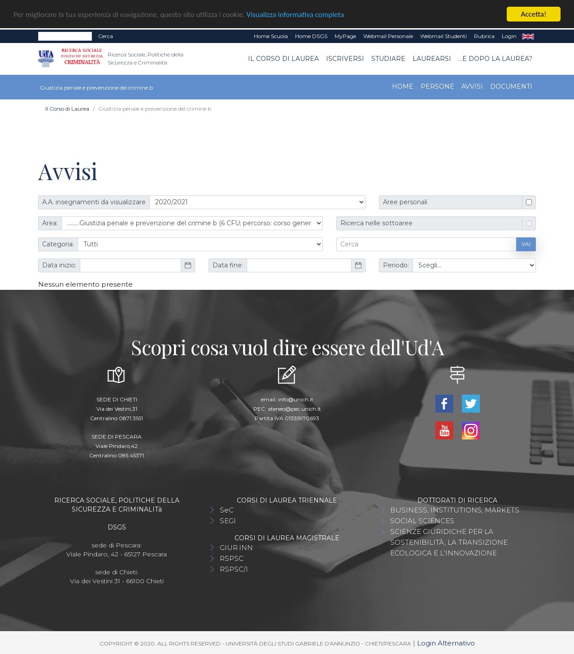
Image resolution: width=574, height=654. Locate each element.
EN (528, 36)
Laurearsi (432, 58)
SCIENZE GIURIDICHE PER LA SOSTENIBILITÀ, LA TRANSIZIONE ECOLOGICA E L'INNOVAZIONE (449, 542)
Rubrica (484, 36)
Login (509, 36)
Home (402, 86)
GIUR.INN (236, 547)
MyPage (345, 36)
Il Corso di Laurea (283, 58)
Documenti (511, 86)
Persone (437, 86)
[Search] (65, 36)
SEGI (228, 520)
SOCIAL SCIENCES (422, 520)
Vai (526, 244)
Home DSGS (311, 36)
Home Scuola (271, 36)
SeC (227, 509)
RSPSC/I (234, 568)
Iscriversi (345, 58)
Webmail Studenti (443, 36)
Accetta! (534, 14)
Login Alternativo (446, 642)
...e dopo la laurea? (495, 58)
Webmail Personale (388, 36)
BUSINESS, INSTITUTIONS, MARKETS (454, 509)
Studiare (388, 58)
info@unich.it (295, 399)
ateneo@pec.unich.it (294, 408)
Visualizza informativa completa (295, 14)
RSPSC (232, 558)
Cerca (105, 36)
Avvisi (472, 86)
